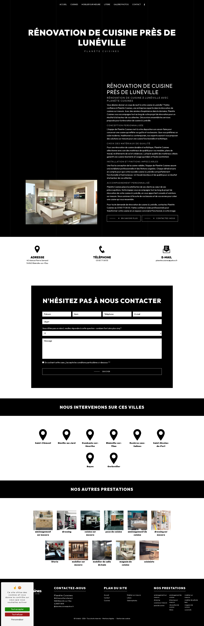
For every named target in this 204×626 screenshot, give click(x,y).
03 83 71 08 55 (102, 260)
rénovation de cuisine (174, 606)
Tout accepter (17, 609)
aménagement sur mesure (160, 596)
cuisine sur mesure (160, 603)
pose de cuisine (159, 605)
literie (171, 610)
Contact (136, 4)
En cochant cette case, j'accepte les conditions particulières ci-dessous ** (77, 349)
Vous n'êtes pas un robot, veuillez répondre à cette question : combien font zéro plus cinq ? (81, 315)
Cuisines (74, 4)
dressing (157, 600)
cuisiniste (188, 610)
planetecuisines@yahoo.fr (166, 260)
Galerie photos (121, 4)
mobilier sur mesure (189, 596)
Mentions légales (108, 618)
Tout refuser (17, 614)
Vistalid (78, 618)
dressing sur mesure (173, 601)
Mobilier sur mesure (91, 4)
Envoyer (106, 358)
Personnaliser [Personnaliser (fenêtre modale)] (17, 619)
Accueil (63, 4)
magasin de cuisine (189, 606)
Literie (107, 4)
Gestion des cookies (123, 618)
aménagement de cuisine (175, 596)
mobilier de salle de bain (191, 601)
